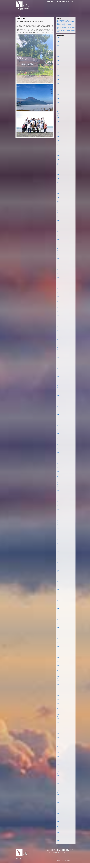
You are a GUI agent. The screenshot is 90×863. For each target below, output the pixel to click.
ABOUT (47, 4)
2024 (58, 775)
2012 (58, 303)
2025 (58, 802)
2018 (58, 573)
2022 (58, 718)
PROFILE (50, 4)
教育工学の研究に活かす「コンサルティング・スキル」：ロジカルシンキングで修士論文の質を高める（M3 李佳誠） (65, 22)
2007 (58, 75)
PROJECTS (60, 4)
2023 (58, 752)
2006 (58, 49)
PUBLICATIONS (67, 1)
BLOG (53, 1)
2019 (58, 615)
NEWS (59, 1)
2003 (58, 45)
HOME (48, 1)
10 (57, 65)
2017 (58, 532)
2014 (58, 395)
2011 (58, 258)
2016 (58, 486)
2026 (58, 828)
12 (57, 73)
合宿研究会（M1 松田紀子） (62, 25)
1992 (58, 37)
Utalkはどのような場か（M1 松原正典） (64, 24)
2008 (58, 121)
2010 (58, 212)
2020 (58, 642)
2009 (58, 166)
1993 (58, 41)
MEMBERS (55, 4)
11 (57, 69)
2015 (58, 440)
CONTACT (64, 4)
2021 (58, 680)
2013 (58, 349)
